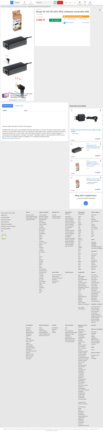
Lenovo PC (93, 255)
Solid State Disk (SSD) (31, 351)
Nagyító (93, 336)
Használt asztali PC (56, 216)
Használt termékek (30, 219)
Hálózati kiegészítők (43, 332)
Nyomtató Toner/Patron (96, 316)
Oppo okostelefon (69, 246)
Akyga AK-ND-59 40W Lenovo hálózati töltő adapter (86, 130)
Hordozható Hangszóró (96, 246)
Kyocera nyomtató (95, 314)
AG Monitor (93, 290)
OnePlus (80, 247)
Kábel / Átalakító (82, 302)
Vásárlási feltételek (5, 217)
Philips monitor (94, 287)
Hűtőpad (80, 299)
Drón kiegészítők (69, 331)
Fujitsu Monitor (94, 295)
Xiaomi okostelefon (69, 221)
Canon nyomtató (95, 311)
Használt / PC (55, 212)
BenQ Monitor (94, 288)
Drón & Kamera (69, 325)
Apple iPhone (68, 216)
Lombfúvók (80, 374)
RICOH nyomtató (95, 317)
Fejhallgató (93, 243)
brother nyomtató (95, 319)
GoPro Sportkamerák (70, 340)
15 (39, 253)
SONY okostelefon (69, 224)
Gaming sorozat (43, 272)
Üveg (79, 219)
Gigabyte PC (94, 261)
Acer (92, 233)
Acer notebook (42, 281)
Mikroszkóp (93, 331)
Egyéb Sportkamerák (70, 338)
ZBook (40, 267)
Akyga (41, 14)
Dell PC (93, 257)
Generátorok (81, 422)
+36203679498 (21, 100)
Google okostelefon (69, 241)
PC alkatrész (29, 325)
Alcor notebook (42, 222)
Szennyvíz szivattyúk (83, 385)
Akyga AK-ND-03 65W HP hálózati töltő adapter (93, 179)
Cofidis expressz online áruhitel (8, 213)
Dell (92, 236)
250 (40, 258)
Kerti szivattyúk (81, 382)
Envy (40, 266)
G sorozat (41, 241)
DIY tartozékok (81, 346)
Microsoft (93, 225)
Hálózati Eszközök (44, 325)
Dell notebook (42, 233)
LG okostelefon (68, 227)
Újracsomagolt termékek (31, 216)
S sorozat (41, 280)
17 (39, 255)
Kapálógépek (81, 380)
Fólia (79, 218)
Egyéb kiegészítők (82, 296)
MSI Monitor (94, 298)
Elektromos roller (95, 355)
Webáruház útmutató (5, 219)
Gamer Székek (81, 284)
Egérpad (80, 298)
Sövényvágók (82, 373)
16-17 (79, 293)
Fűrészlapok (81, 335)
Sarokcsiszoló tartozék (83, 359)
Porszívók (80, 424)
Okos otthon (55, 272)
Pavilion (41, 256)
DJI (66, 329)
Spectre (41, 263)
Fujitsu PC (93, 267)
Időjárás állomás (95, 339)
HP (92, 222)
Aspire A (41, 290)
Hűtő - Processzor (30, 340)
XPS (40, 239)
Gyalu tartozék (81, 362)
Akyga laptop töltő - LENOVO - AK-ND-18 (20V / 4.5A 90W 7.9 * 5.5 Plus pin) (92, 164)
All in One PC (94, 254)
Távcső (93, 335)
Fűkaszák (80, 377)
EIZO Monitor (94, 296)
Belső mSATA (29, 357)
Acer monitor (94, 279)
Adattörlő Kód (4, 215)
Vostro (40, 236)
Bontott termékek (30, 215)
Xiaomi (79, 232)
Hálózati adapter (43, 331)
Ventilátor (93, 344)
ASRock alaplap (30, 346)
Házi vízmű (80, 383)
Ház (27, 337)
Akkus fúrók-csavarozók (83, 390)
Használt (54, 215)
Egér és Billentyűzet (82, 279)
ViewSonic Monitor (95, 301)
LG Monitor (93, 281)
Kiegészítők (81, 272)
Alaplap (27, 343)
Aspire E (41, 286)
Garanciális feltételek (5, 228)
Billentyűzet (80, 278)
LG (79, 255)
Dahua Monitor (94, 293)
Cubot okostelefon (69, 244)
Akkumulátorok (82, 331)
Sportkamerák (68, 337)
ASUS (92, 232)
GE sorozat (42, 230)
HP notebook (42, 252)
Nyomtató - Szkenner (96, 304)
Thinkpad (41, 247)
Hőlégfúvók (80, 419)
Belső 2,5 (28, 352)
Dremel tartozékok (83, 345)
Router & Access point (44, 335)
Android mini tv (69, 272)
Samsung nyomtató (95, 306)
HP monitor (93, 278)
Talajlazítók (80, 371)
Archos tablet (94, 227)
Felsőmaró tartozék (82, 360)
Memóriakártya (81, 276)
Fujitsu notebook (43, 224)
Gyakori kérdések (5, 222)
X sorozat (41, 275)
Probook (41, 259)
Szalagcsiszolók (81, 402)
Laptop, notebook (43, 212)
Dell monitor (94, 275)
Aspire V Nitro (42, 283)
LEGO (92, 349)
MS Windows (55, 327)
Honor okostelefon (69, 232)
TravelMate (42, 287)
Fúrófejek (81, 332)
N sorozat (41, 273)
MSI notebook (42, 229)
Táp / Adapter (81, 307)
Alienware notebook (43, 216)
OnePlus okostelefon (70, 233)
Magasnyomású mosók (83, 425)
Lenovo (93, 218)
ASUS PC (93, 264)
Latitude (41, 238)
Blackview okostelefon (70, 238)
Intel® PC (93, 269)
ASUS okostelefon (69, 219)
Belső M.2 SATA (29, 354)
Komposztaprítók (82, 379)
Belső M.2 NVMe (30, 355)
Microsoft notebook (43, 218)
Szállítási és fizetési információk (8, 226)
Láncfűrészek (82, 376)
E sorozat (41, 227)
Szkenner (93, 322)
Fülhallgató (93, 245)
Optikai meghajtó (30, 332)
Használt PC (94, 260)
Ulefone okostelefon (69, 239)
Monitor (93, 272)
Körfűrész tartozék (82, 352)
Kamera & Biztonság (56, 275)
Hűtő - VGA (28, 341)
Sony (79, 263)
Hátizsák (80, 295)
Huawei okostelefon (69, 225)
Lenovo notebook (43, 242)
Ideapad (41, 244)
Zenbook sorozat (43, 270)
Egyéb (79, 222)
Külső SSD (28, 358)
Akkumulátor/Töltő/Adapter (71, 332)
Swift (40, 289)
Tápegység (28, 338)
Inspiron (41, 235)
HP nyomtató (94, 313)
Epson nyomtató (95, 308)
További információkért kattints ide (11, 138)
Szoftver (54, 325)
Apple (79, 216)
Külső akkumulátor (82, 282)
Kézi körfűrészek (83, 407)
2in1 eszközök (94, 229)
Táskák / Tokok (81, 288)
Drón (66, 327)
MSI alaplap (28, 349)
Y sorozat (41, 249)
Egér (79, 275)
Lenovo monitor (94, 276)
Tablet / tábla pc (95, 212)
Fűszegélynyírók (82, 369)
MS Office (54, 329)
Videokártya (28, 334)
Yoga (40, 246)
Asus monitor (94, 284)
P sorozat (41, 277)
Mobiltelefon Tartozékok (83, 287)
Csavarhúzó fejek (83, 334)
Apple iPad (93, 215)
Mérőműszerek (81, 414)
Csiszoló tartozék (82, 354)
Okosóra (67, 229)
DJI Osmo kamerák (70, 341)
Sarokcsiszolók (82, 394)
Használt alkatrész (56, 218)
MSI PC (93, 263)
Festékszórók (81, 421)
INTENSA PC (94, 266)
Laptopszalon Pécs (71, 18)
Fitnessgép (93, 358)
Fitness (93, 357)
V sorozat (41, 250)
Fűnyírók (80, 368)
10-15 (79, 290)
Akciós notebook (43, 215)
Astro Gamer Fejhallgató (96, 248)
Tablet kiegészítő (95, 221)
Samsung (80, 239)
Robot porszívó (55, 276)
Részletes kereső (60, 3)
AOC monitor (94, 285)
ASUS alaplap (29, 344)
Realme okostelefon (69, 243)
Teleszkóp (93, 333)
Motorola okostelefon (70, 230)
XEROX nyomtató (95, 320)
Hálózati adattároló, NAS (44, 334)
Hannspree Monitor (95, 292)
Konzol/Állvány (81, 309)
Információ (30, 3)
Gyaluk (81, 408)
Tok (79, 221)
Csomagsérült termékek (31, 218)
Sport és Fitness (95, 352)
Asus (92, 216)
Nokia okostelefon (69, 218)
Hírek (2, 230)
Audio (92, 239)
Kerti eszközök (81, 366)
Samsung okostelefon (70, 222)
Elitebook (41, 261)
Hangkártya (28, 335)
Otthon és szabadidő (96, 329)
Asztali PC (94, 251)
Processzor (28, 327)
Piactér (28, 212)
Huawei (80, 224)
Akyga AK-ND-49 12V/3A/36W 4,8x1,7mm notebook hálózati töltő (93, 146)
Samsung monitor (95, 282)
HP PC (92, 258)
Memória (28, 329)
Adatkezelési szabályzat (6, 224)
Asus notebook (42, 269)
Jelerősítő (41, 329)
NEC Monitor (94, 299)
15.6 (79, 292)
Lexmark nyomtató (95, 310)
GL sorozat (41, 232)
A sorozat (41, 225)
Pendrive (80, 281)
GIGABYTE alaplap (30, 348)
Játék (92, 347)
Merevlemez (29, 331)
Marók (80, 410)
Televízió (93, 325)
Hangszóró (93, 242)
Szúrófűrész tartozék (83, 351)
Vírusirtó (54, 332)
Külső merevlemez (82, 285)
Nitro (40, 292)
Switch (40, 284)
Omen (40, 264)
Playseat (80, 301)
